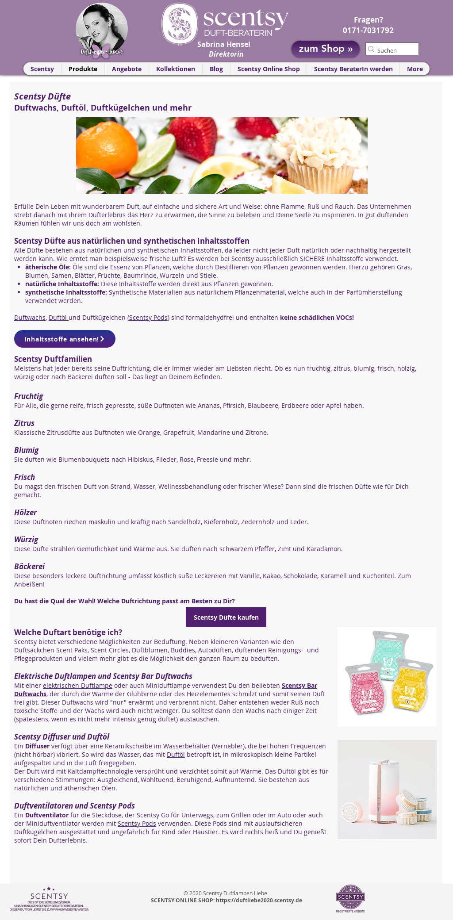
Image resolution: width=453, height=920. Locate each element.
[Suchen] (388, 50)
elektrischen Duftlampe (77, 685)
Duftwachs (30, 317)
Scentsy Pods (148, 317)
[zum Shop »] (326, 49)
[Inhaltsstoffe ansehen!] (64, 339)
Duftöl (59, 317)
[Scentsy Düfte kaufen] (226, 617)
